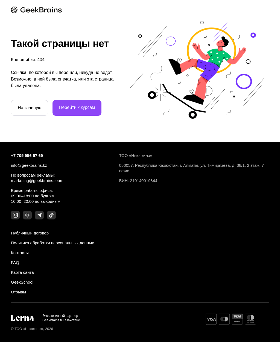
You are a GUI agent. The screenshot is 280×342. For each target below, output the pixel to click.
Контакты (20, 252)
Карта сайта (22, 272)
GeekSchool (22, 282)
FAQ (15, 262)
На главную (29, 107)
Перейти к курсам (77, 107)
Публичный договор (30, 233)
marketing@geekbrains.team (37, 180)
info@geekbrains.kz (29, 165)
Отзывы (18, 292)
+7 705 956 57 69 (27, 155)
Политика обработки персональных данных (52, 242)
